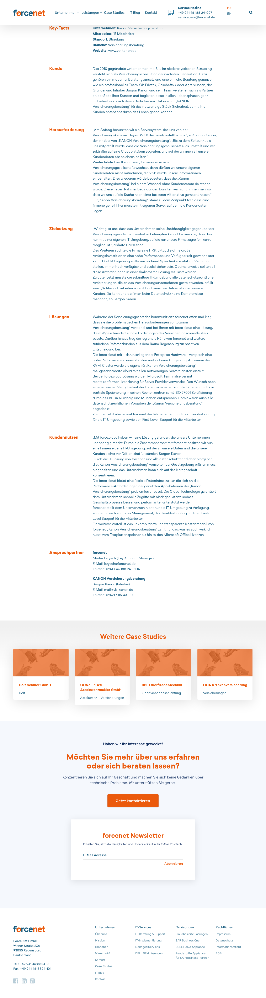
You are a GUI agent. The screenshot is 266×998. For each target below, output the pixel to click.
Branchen (101, 947)
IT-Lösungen (185, 927)
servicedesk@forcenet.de (196, 17)
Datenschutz (224, 940)
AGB (219, 953)
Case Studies (114, 13)
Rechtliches (224, 927)
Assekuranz (88, 698)
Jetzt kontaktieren (133, 801)
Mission (100, 940)
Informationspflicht (228, 947)
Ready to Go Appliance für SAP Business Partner (192, 956)
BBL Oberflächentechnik (162, 685)
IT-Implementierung (148, 940)
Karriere (100, 960)
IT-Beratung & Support (150, 934)
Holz (22, 693)
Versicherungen (112, 698)
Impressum (223, 934)
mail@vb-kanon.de (118, 589)
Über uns (101, 934)
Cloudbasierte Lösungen (192, 934)
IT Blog (134, 13)
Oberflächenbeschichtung (161, 693)
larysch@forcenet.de (119, 563)
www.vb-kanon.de (122, 50)
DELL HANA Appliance (190, 947)
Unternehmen (105, 927)
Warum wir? (102, 953)
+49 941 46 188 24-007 (195, 13)
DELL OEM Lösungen (149, 953)
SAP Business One (188, 940)
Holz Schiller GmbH (35, 685)
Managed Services (147, 947)
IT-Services (143, 927)
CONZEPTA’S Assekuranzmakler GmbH (101, 687)
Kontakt (151, 13)
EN (229, 14)
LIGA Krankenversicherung (225, 685)
